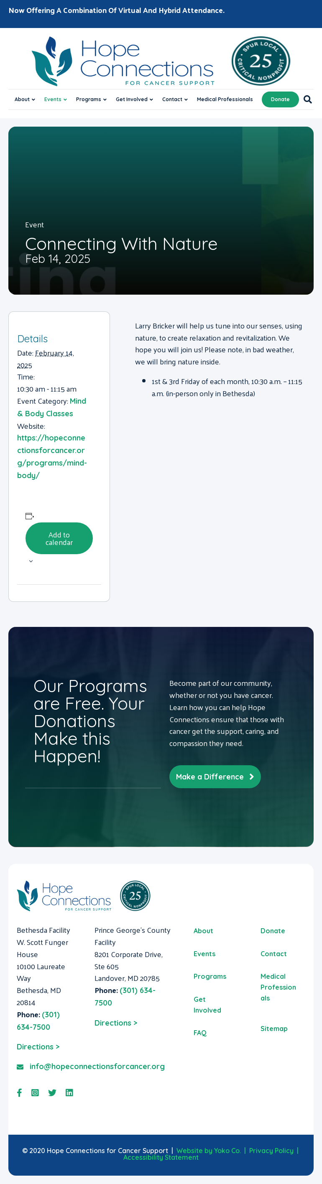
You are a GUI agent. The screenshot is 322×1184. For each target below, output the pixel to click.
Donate (280, 99)
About (22, 99)
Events (52, 99)
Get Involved (132, 99)
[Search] (305, 99)
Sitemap (274, 1028)
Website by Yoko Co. (208, 1150)
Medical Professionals (225, 99)
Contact (172, 99)
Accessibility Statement (161, 1157)
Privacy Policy (271, 1150)
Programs (88, 99)
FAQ (200, 1033)
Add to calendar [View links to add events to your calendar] (59, 538)
